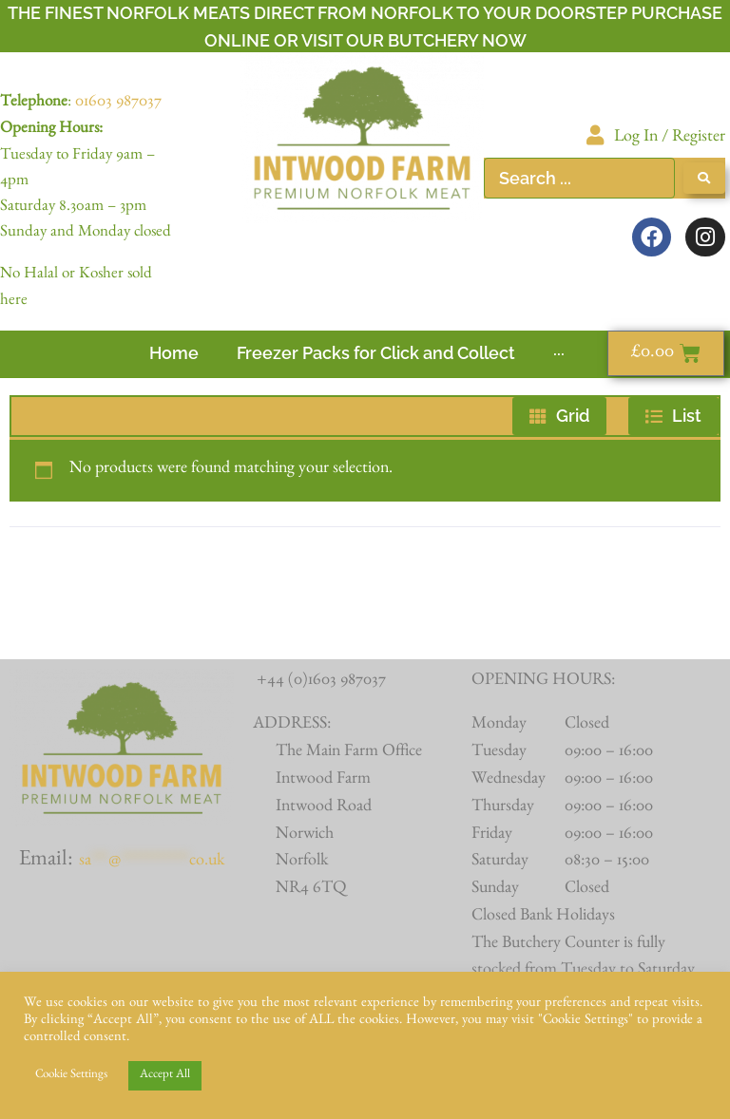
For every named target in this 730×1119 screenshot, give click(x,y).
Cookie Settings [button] (71, 1076)
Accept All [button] (165, 1076)
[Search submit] (704, 178)
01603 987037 (118, 103)
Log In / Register (669, 138)
